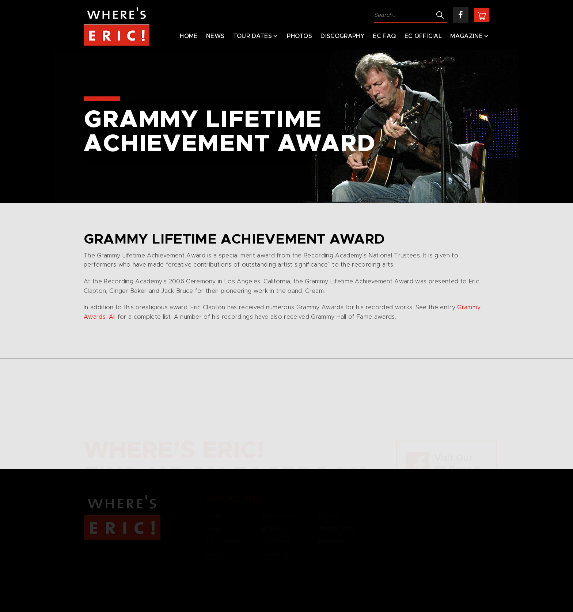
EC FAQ (384, 36)
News (215, 36)
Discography (342, 36)
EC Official (423, 36)
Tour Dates (252, 36)
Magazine (466, 36)
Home (188, 36)
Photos (299, 36)
